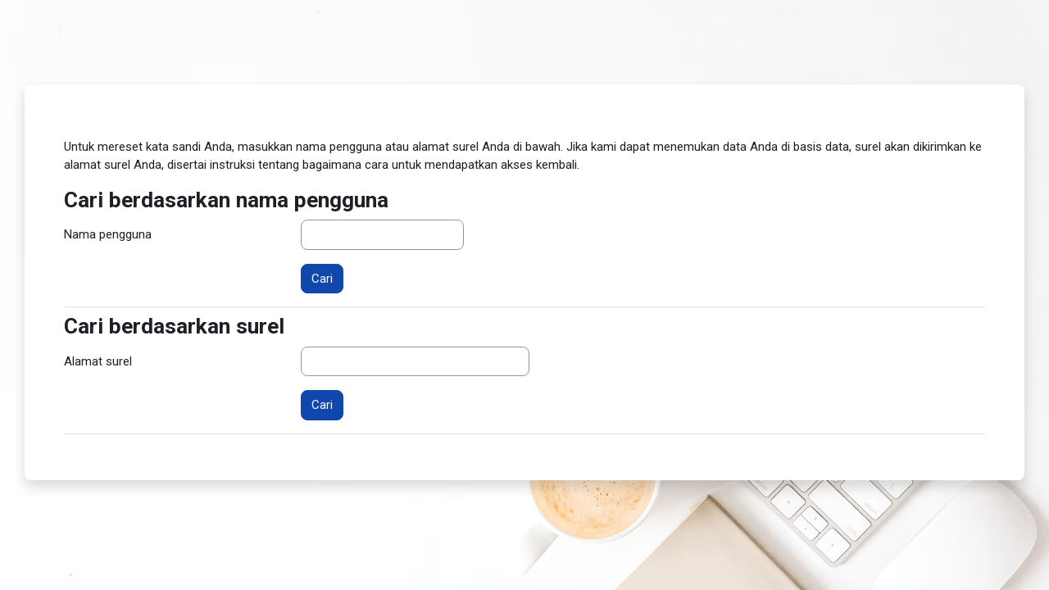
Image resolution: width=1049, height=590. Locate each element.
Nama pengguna (108, 234)
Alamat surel (98, 361)
